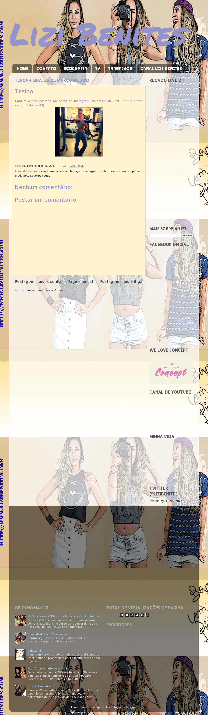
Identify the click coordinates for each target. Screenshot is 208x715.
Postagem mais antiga (121, 281)
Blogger (131, 707)
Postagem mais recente (38, 281)
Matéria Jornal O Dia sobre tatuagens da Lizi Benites (64, 616)
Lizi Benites (97, 33)
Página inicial (80, 281)
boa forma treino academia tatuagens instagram (65, 171)
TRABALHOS (120, 68)
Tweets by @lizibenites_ (166, 501)
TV (97, 68)
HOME (22, 68)
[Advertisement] (171, 175)
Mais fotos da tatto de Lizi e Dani (50, 668)
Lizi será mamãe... (40, 686)
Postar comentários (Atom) (44, 290)
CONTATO (46, 68)
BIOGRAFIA (75, 68)
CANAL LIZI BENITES (161, 68)
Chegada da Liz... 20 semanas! (48, 634)
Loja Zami (34, 650)
